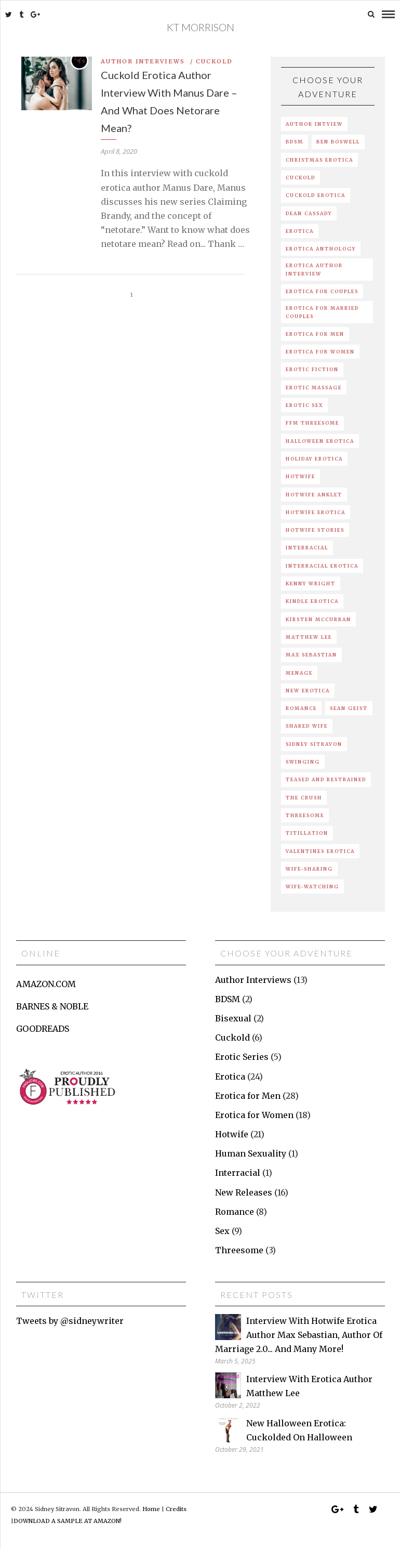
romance (301, 708)
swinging (303, 761)
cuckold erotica (315, 195)
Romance (234, 1211)
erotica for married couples (322, 312)
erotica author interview (314, 269)
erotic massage (314, 387)
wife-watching (312, 886)
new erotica (308, 690)
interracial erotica (322, 565)
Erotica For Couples (322, 291)
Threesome (305, 815)
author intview (314, 123)
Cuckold (214, 60)
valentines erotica (320, 851)
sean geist (349, 708)
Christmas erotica (319, 159)
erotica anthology (321, 248)
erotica (300, 230)
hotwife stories (315, 530)
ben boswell (338, 142)
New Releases (243, 1192)
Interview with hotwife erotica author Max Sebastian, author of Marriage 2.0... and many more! (298, 1334)
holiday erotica (314, 458)
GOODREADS (42, 1028)
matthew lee (309, 636)
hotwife (300, 476)
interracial (307, 547)
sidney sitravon (314, 743)
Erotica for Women (254, 1114)
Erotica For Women (320, 352)
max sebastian (311, 655)
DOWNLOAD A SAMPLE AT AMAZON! (68, 1520)
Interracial (237, 1172)
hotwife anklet (314, 494)
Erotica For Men (315, 333)
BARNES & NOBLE (52, 1006)
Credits (176, 1508)
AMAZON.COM (46, 983)
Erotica (230, 1076)
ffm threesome (312, 423)
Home (151, 1508)
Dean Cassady (309, 213)
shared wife (307, 726)
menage (299, 672)
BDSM (294, 142)
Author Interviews (143, 60)
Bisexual (233, 1018)
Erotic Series (242, 1057)
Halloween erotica (320, 440)
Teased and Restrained (326, 779)
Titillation (307, 833)
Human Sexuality (250, 1153)
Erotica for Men (248, 1095)
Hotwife (231, 1133)
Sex (222, 1230)
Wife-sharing (309, 868)
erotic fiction (312, 369)
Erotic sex (304, 405)
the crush (304, 797)
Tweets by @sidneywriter (70, 1320)
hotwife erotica (315, 512)
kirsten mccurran (318, 619)
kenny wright (311, 583)
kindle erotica (312, 601)
